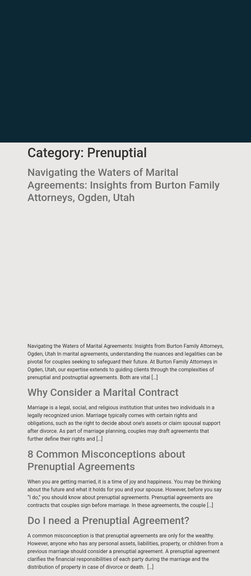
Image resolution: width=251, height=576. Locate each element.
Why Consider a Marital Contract (102, 392)
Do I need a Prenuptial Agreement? (108, 520)
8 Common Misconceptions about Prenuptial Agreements (106, 460)
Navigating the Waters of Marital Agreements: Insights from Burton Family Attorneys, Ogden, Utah (123, 185)
